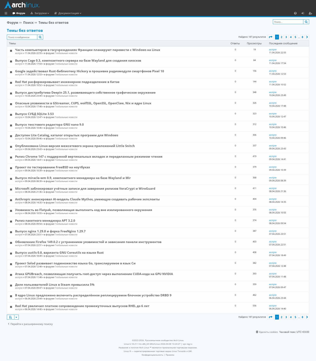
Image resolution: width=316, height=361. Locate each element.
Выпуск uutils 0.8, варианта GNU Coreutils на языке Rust (59, 252)
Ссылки (6, 13)
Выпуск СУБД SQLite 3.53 (34, 114)
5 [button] (295, 37)
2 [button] (281, 37)
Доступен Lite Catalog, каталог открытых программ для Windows (66, 135)
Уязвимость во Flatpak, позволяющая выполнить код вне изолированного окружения (83, 210)
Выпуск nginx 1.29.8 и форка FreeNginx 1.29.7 (50, 231)
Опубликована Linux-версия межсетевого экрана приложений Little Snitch (75, 146)
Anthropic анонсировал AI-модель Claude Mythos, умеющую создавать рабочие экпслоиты (87, 199)
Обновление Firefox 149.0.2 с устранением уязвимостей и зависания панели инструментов (88, 242)
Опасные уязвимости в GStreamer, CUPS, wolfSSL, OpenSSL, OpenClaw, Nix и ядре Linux (83, 103)
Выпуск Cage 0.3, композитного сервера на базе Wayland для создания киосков (78, 60)
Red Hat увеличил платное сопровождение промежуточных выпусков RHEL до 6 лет (82, 306)
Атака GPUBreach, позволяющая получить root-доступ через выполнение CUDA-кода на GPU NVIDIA (94, 274)
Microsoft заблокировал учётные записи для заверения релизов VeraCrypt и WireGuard (85, 188)
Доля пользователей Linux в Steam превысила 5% (55, 284)
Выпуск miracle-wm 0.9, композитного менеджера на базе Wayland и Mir (73, 178)
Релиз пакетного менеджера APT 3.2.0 (45, 220)
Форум (37, 13)
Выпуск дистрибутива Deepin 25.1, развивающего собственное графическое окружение (85, 92)
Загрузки (57, 13)
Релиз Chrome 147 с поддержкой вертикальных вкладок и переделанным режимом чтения (88, 156)
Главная (18, 13)
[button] (270, 37)
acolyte (19, 53)
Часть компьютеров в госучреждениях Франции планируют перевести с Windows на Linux (87, 50)
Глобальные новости (66, 53)
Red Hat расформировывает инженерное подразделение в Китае (67, 82)
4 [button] (291, 37)
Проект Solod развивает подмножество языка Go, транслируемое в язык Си (75, 263)
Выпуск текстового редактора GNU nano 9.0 (49, 124)
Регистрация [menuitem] (311, 13)
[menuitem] (295, 13)
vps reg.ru (187, 343)
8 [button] (302, 37)
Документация (85, 13)
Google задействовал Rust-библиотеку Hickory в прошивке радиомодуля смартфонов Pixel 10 (89, 71)
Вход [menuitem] (304, 13)
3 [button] (286, 37)
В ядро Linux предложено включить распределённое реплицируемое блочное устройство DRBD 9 (93, 295)
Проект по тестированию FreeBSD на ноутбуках (52, 167)
